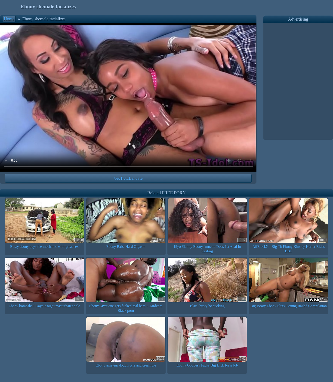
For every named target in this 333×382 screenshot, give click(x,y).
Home (9, 19)
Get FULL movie (128, 178)
